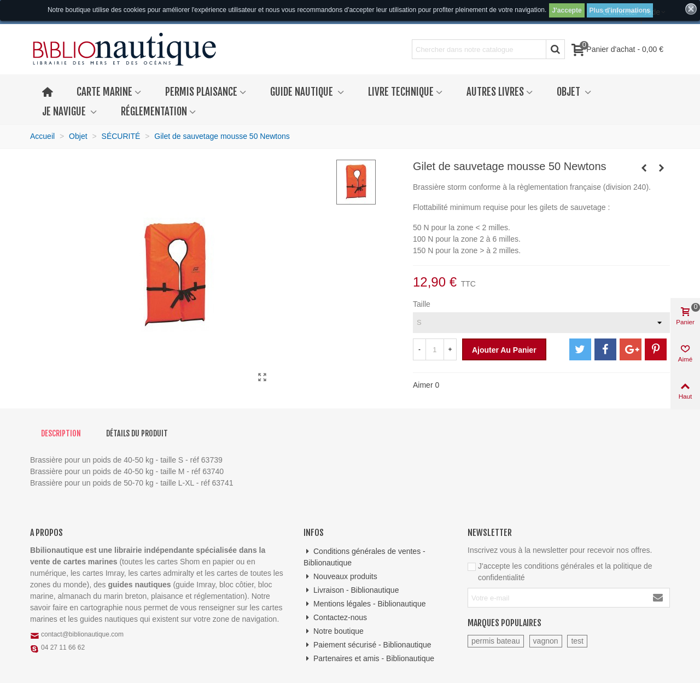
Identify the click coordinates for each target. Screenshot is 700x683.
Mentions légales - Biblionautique (364, 604)
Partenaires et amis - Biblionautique (369, 658)
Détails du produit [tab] (137, 433)
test (577, 641)
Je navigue (65, 111)
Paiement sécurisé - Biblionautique (367, 645)
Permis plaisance (201, 91)
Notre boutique (334, 631)
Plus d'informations (620, 10)
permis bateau (495, 641)
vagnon (545, 641)
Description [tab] (61, 433)
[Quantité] (434, 349)
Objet (569, 91)
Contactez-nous (335, 617)
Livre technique (401, 91)
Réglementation (154, 111)
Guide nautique (302, 91)
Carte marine (104, 91)
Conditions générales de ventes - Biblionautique (364, 556)
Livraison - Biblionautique (351, 590)
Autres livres (495, 91)
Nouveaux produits (340, 576)
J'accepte (566, 10)
